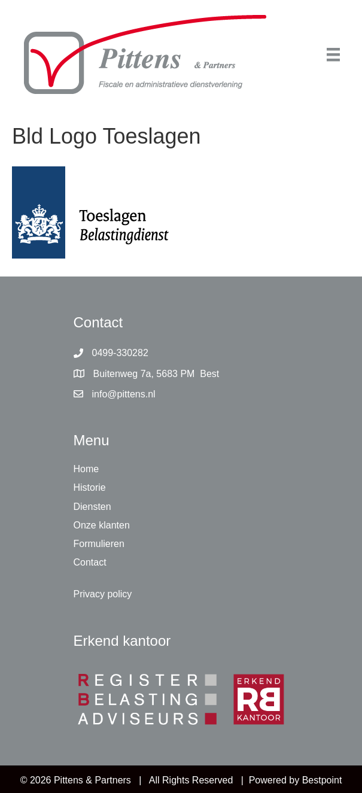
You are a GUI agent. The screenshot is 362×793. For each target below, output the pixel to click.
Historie (90, 487)
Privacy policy (103, 594)
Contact (90, 562)
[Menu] (333, 54)
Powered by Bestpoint (295, 780)
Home (86, 469)
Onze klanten (102, 525)
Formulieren (99, 544)
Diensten (92, 507)
